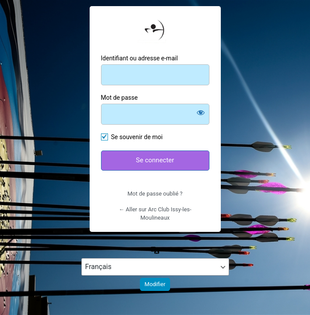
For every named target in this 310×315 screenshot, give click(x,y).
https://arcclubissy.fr (155, 31)
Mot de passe (119, 97)
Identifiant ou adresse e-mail (139, 58)
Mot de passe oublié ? (154, 193)
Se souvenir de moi (137, 136)
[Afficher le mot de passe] (200, 112)
